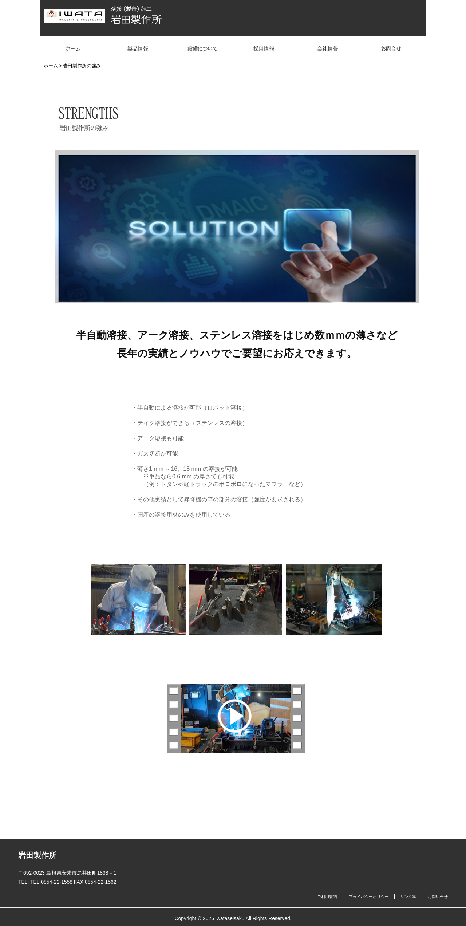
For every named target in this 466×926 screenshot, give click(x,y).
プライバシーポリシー (369, 896)
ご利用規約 (327, 896)
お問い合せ (438, 896)
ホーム (51, 65)
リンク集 (408, 896)
